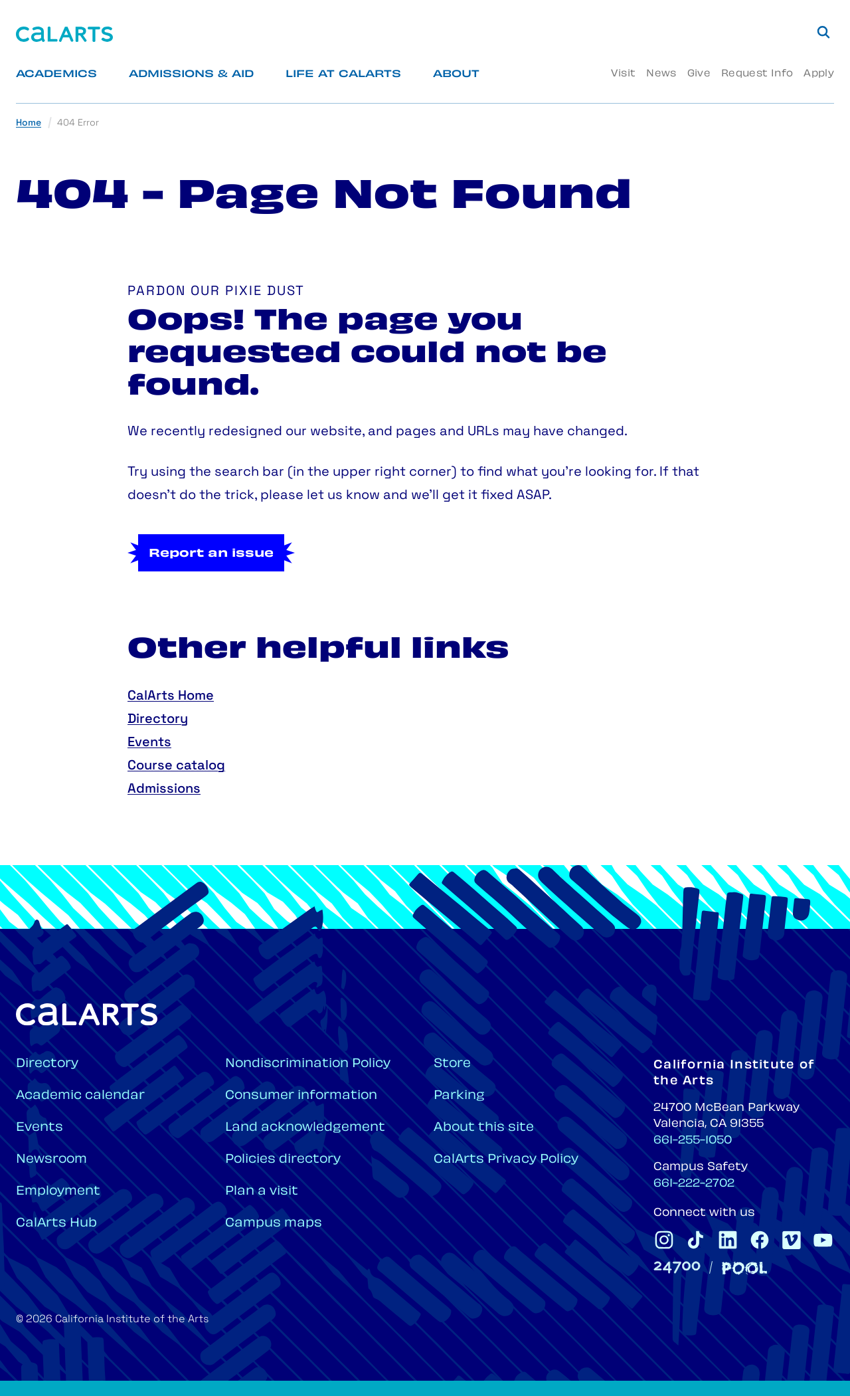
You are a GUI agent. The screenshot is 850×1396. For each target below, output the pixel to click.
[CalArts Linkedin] (727, 1239)
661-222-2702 (693, 1184)
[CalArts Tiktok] (696, 1239)
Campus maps (273, 1223)
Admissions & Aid (191, 75)
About (456, 75)
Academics (56, 75)
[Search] (823, 32)
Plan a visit (261, 1191)
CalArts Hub (56, 1223)
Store (452, 1064)
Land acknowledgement (305, 1128)
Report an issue (211, 554)
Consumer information (301, 1096)
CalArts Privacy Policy (506, 1159)
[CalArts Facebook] (759, 1239)
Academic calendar (80, 1096)
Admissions (164, 789)
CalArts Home (171, 696)
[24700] (677, 1267)
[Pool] (744, 1268)
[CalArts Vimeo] (791, 1239)
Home (28, 123)
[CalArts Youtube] (823, 1239)
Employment (58, 1191)
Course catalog (176, 766)
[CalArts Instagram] (664, 1239)
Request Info (757, 74)
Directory (158, 719)
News (661, 74)
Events (149, 742)
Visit (623, 74)
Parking (459, 1096)
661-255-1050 (692, 1141)
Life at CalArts (343, 75)
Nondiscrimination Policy (307, 1064)
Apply (819, 74)
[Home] (64, 34)
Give (699, 74)
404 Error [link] (78, 123)
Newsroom (51, 1159)
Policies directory (283, 1159)
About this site (484, 1128)
